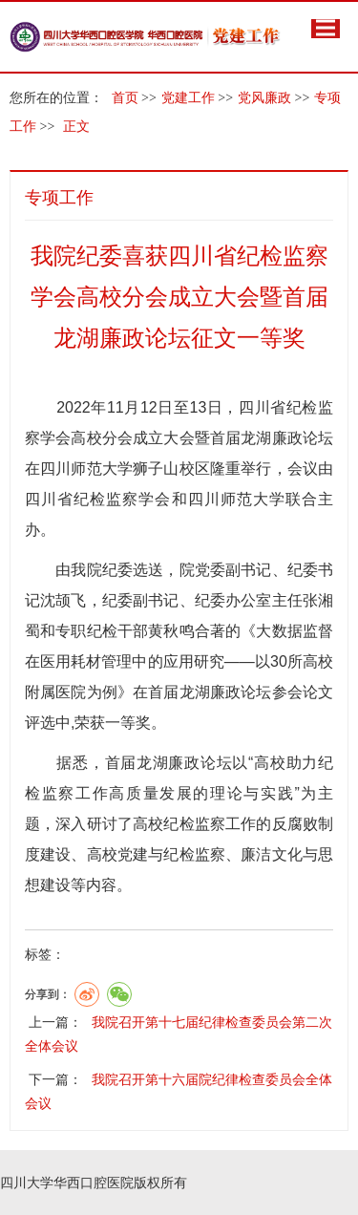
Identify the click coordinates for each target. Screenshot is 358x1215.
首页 (125, 98)
